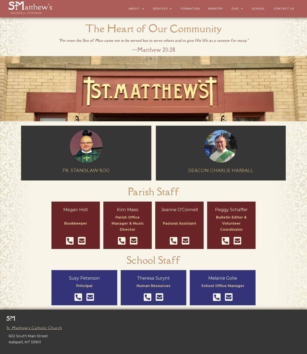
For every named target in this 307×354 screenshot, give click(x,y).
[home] (26, 6)
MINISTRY (215, 8)
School (258, 8)
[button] (136, 8)
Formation (190, 8)
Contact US (284, 8)
